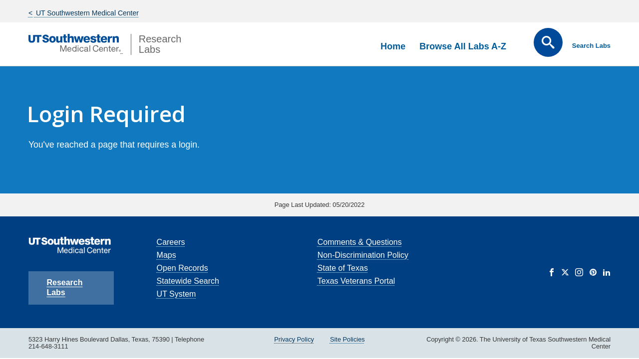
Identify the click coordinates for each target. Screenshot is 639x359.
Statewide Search (188, 281)
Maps (166, 255)
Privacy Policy (294, 339)
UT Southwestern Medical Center (86, 13)
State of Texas (343, 268)
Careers (171, 242)
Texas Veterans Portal (356, 281)
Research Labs (64, 287)
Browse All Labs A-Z (462, 46)
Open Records (182, 268)
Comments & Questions (360, 242)
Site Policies (347, 339)
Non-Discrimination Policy (363, 255)
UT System (176, 294)
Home (392, 46)
